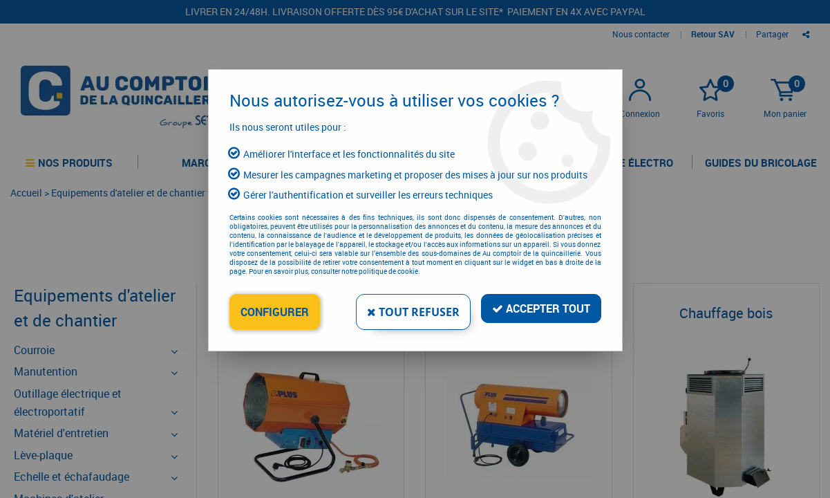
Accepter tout (541, 308)
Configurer (274, 312)
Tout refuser (413, 312)
